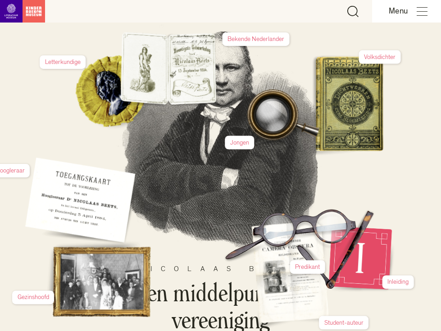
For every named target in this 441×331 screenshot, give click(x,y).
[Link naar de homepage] (22, 11)
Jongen (317, 96)
